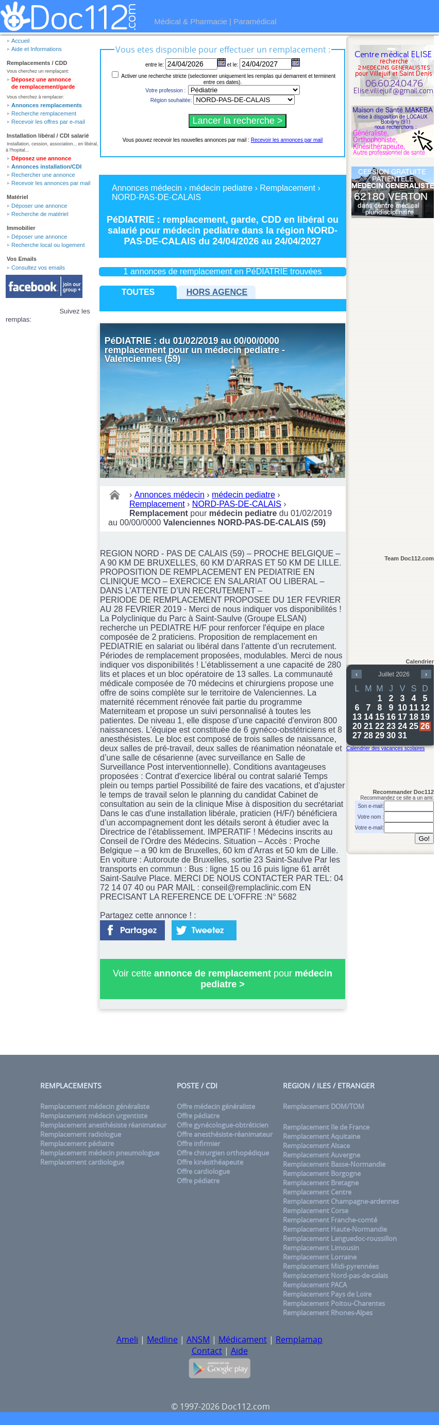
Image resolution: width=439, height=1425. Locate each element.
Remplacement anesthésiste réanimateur (103, 1125)
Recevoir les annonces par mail (50, 183)
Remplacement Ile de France (326, 1127)
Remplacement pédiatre (77, 1143)
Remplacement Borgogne (322, 1173)
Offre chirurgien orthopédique (223, 1152)
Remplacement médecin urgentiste (93, 1115)
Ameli (127, 1339)
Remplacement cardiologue (82, 1162)
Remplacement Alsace (316, 1145)
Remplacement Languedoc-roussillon (340, 1238)
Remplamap (299, 1339)
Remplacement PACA (315, 1284)
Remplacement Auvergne (321, 1154)
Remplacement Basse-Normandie (334, 1164)
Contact (207, 1350)
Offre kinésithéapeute (210, 1162)
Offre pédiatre (198, 1115)
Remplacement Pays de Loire (327, 1294)
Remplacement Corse (315, 1210)
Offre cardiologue (203, 1171)
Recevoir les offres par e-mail (48, 122)
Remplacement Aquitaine (321, 1136)
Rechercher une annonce (43, 175)
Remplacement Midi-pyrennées (331, 1266)
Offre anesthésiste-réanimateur (225, 1134)
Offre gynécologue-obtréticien (222, 1125)
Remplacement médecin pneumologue (99, 1152)
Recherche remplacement (43, 113)
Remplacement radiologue (80, 1134)
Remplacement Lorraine (320, 1257)
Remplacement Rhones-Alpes (328, 1312)
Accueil (20, 41)
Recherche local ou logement (48, 245)
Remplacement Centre (317, 1192)
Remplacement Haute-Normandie (335, 1229)
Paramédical (254, 21)
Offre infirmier (198, 1143)
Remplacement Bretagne (321, 1182)
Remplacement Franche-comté (330, 1219)
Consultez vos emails (38, 267)
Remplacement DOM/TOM (323, 1106)
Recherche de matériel (40, 214)
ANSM (198, 1339)
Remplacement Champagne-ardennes (341, 1201)
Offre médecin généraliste (216, 1106)
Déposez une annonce (41, 158)
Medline (162, 1339)
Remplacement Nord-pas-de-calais (335, 1275)
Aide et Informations (36, 49)
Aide (239, 1350)
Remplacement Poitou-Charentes (334, 1303)
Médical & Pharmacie (190, 21)
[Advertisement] (392, 382)
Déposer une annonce (39, 206)
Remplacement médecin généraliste (94, 1106)
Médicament (242, 1339)
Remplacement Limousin (321, 1247)
